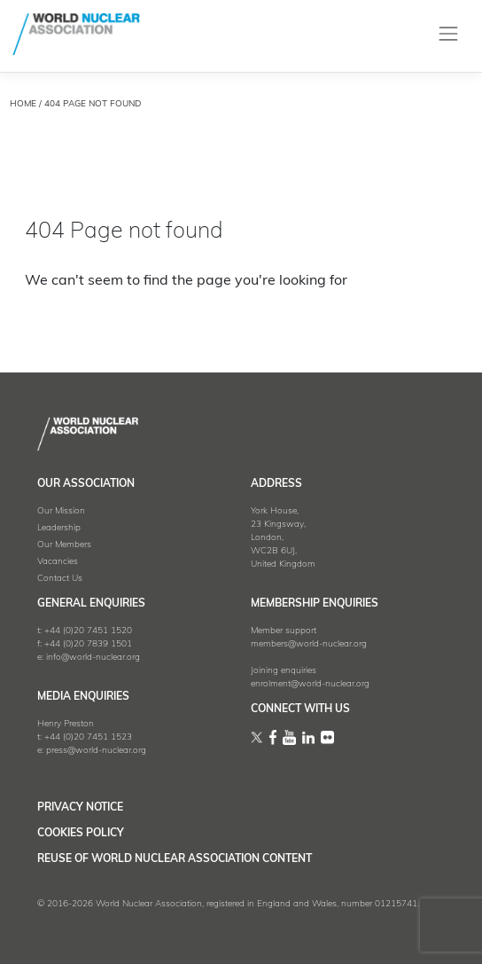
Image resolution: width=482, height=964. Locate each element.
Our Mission (61, 511)
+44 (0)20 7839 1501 (88, 644)
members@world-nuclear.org (309, 644)
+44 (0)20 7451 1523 (88, 737)
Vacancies (57, 562)
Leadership (59, 528)
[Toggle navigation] (449, 34)
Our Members (64, 545)
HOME (23, 104)
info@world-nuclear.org (93, 657)
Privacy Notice (80, 808)
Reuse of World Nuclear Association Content (174, 859)
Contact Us (59, 579)
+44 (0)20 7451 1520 (88, 631)
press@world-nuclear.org (96, 751)
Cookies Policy (80, 833)
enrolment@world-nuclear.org (310, 684)
